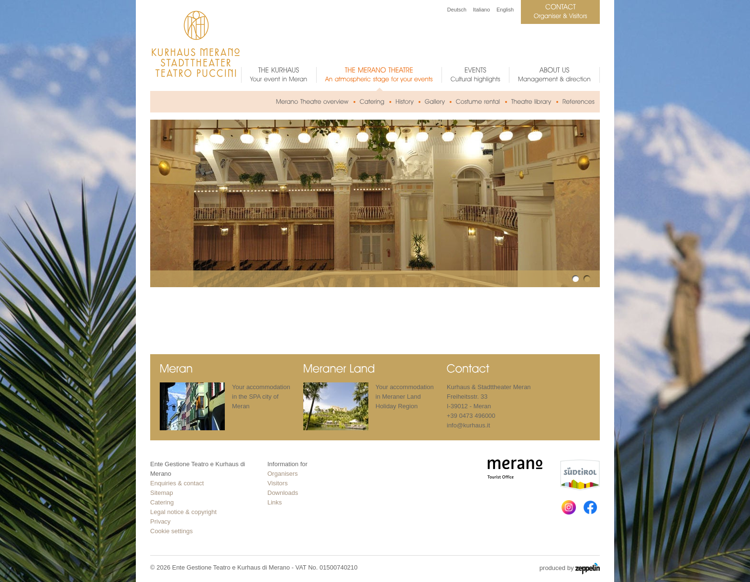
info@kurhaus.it (468, 425)
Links (274, 502)
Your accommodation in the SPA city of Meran (261, 396)
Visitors (277, 483)
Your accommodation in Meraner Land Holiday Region (404, 396)
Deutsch (456, 9)
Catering (162, 502)
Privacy (160, 521)
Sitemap (161, 492)
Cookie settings (171, 531)
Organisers (282, 473)
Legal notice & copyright (183, 511)
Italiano (481, 9)
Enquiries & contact (177, 483)
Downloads (282, 492)
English (505, 9)
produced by (570, 568)
